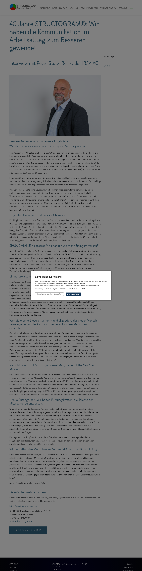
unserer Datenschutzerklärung (90, 285)
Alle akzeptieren (73, 294)
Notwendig (39, 289)
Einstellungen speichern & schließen (49, 294)
